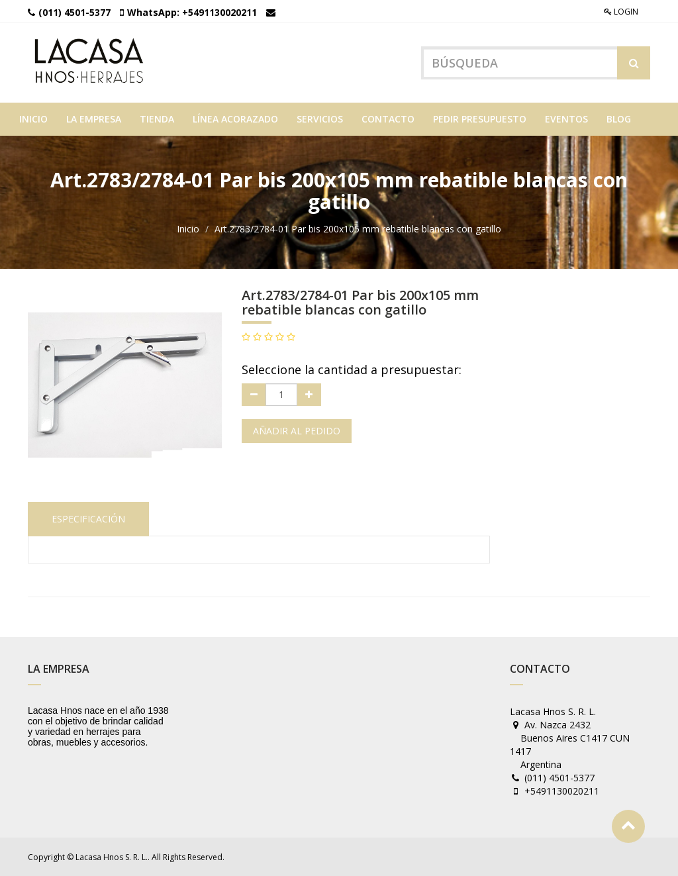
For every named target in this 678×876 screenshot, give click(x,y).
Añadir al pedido (296, 430)
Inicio (188, 228)
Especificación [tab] (88, 518)
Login (621, 11)
